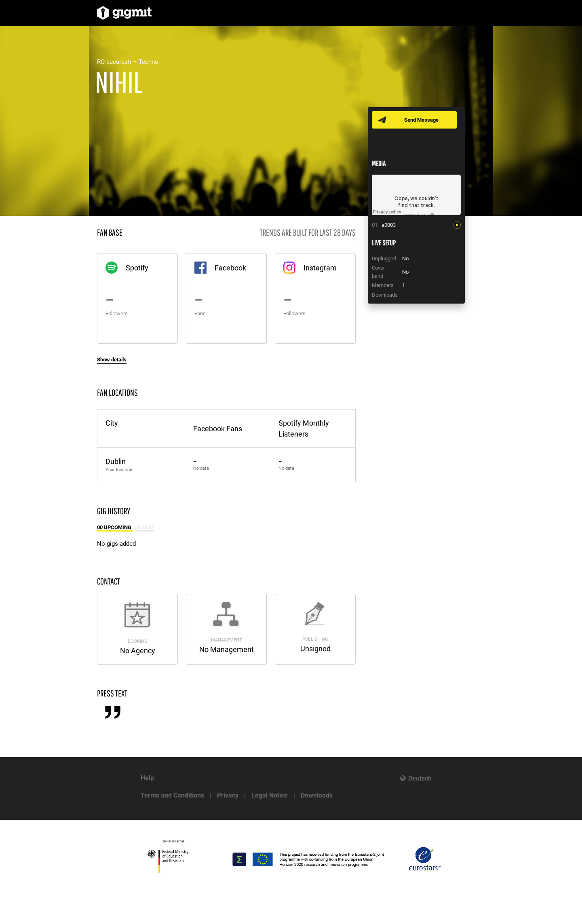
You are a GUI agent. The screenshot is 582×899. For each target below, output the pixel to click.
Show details (112, 360)
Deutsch (420, 778)
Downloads (317, 795)
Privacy (227, 795)
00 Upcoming (115, 527)
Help (147, 778)
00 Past (144, 527)
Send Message (421, 120)
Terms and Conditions (172, 795)
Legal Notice (269, 795)
